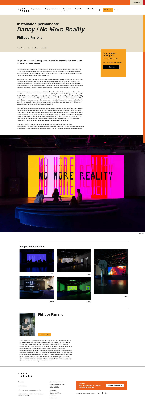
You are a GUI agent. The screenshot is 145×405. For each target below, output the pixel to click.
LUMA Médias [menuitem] (90, 8)
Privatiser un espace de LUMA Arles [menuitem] (29, 390)
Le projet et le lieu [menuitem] (51, 8)
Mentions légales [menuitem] (38, 394)
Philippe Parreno (29, 37)
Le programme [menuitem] (36, 8)
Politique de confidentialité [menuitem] (25, 394)
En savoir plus (44, 335)
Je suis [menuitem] (63, 11)
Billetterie (107, 10)
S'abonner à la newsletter (115, 385)
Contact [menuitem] (20, 382)
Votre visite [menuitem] (67, 8)
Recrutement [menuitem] (22, 386)
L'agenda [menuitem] (78, 8)
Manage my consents (23, 395)
